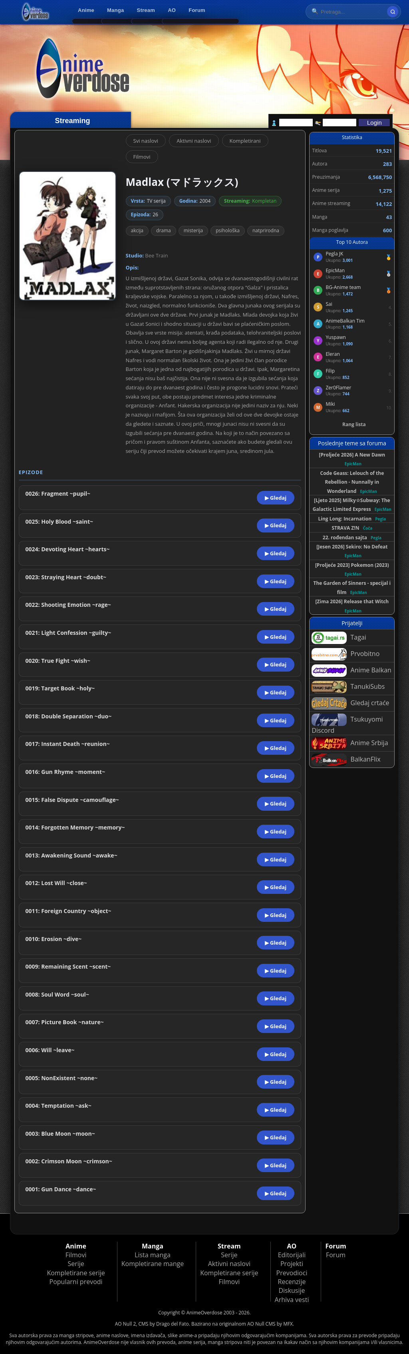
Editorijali (292, 1254)
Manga (115, 10)
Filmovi (142, 156)
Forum (197, 10)
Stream (146, 10)
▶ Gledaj (275, 497)
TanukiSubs (348, 687)
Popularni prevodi (76, 1281)
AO (172, 10)
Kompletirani (245, 140)
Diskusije (291, 1290)
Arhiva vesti (292, 1299)
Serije (76, 1263)
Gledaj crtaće (350, 703)
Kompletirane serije (76, 1272)
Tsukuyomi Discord (347, 724)
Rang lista (354, 424)
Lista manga (153, 1254)
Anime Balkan (351, 670)
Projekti (291, 1263)
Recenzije (292, 1281)
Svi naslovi (146, 140)
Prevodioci (292, 1272)
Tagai (339, 638)
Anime (86, 10)
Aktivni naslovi (194, 140)
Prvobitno (345, 654)
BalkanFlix (346, 760)
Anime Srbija (350, 743)
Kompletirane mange (152, 1263)
